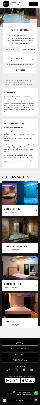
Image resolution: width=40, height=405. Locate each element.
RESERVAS (20, 400)
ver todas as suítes (20, 349)
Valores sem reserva (29, 49)
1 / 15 (33, 20)
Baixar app (34, 4)
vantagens (20, 355)
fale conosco (20, 360)
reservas (20, 343)
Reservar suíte (10, 49)
